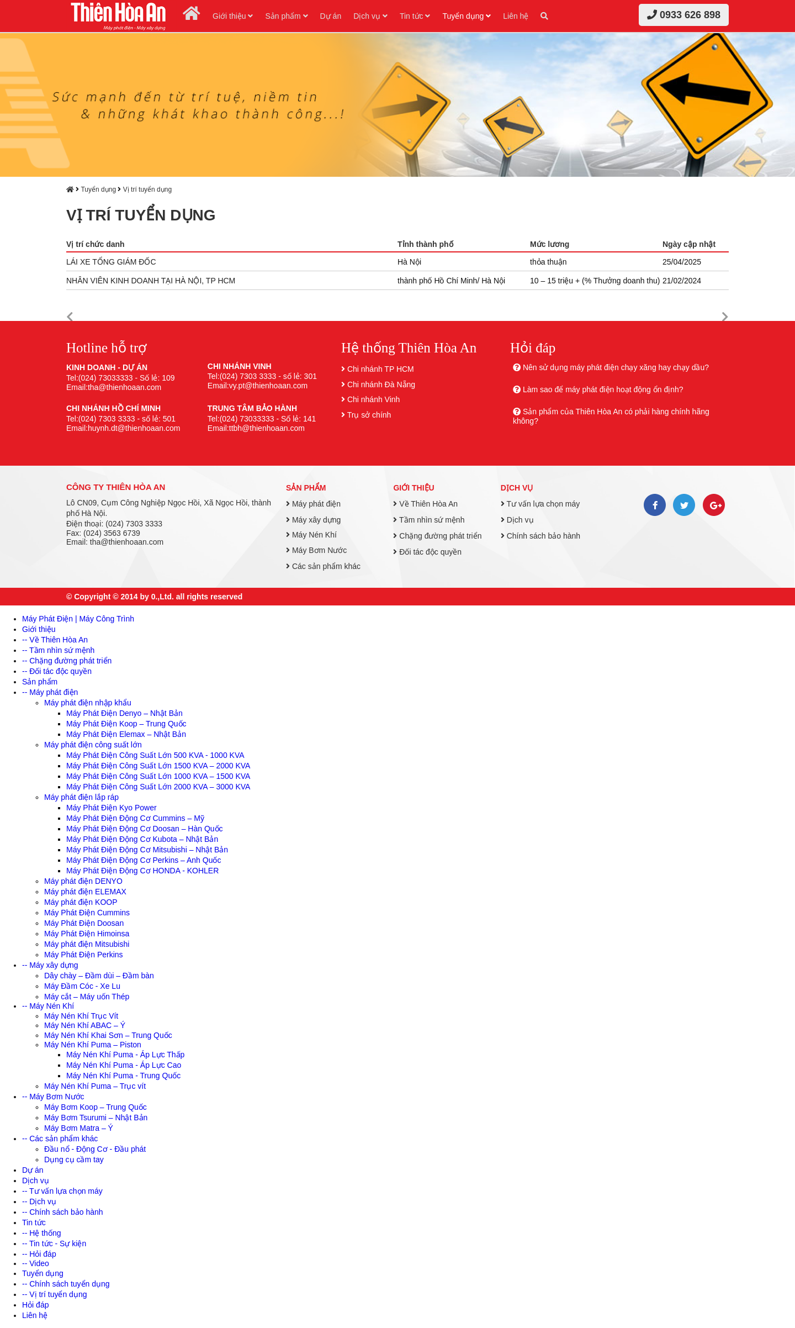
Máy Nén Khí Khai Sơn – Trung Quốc (108, 1035)
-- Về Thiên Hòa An (55, 639)
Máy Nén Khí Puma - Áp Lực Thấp (125, 1054)
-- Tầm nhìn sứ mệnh (58, 650)
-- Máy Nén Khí (48, 1006)
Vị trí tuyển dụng (147, 189)
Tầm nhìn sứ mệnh (428, 519)
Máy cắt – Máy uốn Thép (86, 996)
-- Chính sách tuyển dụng (66, 1283)
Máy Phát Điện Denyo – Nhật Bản (124, 713)
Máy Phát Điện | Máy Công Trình (78, 618)
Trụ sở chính (369, 414)
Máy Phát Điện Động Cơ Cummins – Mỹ (135, 818)
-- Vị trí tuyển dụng (54, 1294)
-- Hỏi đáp (39, 1254)
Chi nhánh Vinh (373, 399)
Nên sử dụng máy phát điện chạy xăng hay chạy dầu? (616, 367)
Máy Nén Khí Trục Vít (81, 1015)
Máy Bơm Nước (316, 550)
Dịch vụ (370, 16)
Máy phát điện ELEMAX (85, 891)
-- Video (35, 1263)
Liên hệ (515, 16)
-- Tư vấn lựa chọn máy (62, 1191)
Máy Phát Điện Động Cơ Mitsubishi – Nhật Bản (147, 849)
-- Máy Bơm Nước (53, 1096)
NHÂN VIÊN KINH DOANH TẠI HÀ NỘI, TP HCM (150, 280)
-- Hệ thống (41, 1233)
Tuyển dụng (466, 16)
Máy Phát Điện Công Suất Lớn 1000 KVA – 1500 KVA (158, 776)
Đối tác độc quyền (427, 551)
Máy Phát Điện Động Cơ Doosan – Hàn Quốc (144, 828)
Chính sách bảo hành (540, 535)
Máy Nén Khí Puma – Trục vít (95, 1086)
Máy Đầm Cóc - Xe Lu (82, 986)
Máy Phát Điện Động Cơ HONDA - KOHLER (142, 870)
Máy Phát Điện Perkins (83, 954)
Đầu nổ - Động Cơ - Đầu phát (95, 1149)
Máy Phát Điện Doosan (84, 923)
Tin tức (415, 16)
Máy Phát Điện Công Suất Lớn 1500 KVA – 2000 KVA (158, 765)
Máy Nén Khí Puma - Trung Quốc (123, 1075)
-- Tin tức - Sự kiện (54, 1243)
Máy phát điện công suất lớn (93, 744)
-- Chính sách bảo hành (62, 1212)
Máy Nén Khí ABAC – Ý (84, 1025)
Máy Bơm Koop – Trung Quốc (95, 1107)
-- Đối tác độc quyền (57, 671)
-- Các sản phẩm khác (60, 1138)
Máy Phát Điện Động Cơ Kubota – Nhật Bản (142, 839)
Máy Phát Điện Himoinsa (86, 933)
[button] (69, 317)
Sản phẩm (286, 16)
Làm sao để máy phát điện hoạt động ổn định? (603, 389)
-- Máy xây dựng (50, 965)
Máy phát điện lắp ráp (81, 797)
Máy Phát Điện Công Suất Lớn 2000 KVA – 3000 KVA (158, 786)
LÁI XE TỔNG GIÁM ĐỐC (111, 261)
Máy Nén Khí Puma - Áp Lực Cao (123, 1065)
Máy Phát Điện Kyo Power (111, 807)
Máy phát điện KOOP (81, 902)
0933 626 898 (683, 14)
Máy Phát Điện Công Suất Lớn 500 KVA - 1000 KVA (155, 755)
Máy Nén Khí (311, 534)
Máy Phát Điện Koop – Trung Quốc (126, 723)
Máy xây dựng (313, 519)
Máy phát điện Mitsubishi (86, 944)
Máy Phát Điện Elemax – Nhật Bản (126, 734)
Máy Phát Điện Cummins (87, 912)
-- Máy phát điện (50, 692)
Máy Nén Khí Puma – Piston (92, 1044)
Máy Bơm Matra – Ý (78, 1128)
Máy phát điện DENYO (83, 881)
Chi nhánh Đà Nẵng (381, 384)
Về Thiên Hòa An (425, 503)
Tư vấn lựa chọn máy (540, 503)
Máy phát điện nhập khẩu (87, 702)
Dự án (331, 16)
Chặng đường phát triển (437, 535)
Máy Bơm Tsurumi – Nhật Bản (95, 1117)
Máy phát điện (313, 503)
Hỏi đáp (35, 1304)
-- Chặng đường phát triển (67, 660)
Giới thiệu (233, 16)
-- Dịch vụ (39, 1201)
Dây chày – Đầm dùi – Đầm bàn (99, 975)
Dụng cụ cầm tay (74, 1159)
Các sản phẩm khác (323, 566)
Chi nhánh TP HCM (380, 369)
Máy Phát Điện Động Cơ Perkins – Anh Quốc (143, 860)
